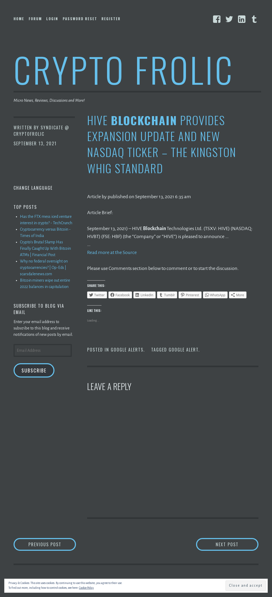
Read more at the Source (112, 252)
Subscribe (34, 370)
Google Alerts (127, 349)
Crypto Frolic (124, 69)
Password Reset (80, 18)
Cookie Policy (86, 587)
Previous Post (52, 544)
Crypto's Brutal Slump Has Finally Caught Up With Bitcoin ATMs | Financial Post (45, 248)
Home (19, 18)
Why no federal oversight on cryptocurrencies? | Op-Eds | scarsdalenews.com (44, 267)
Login (52, 18)
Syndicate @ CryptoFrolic (41, 130)
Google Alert (183, 349)
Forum (35, 18)
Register (111, 18)
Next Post (237, 544)
